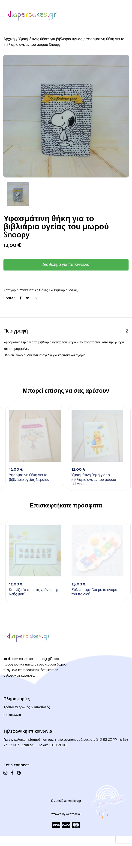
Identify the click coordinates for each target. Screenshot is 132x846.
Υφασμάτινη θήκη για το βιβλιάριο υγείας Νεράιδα (29, 477)
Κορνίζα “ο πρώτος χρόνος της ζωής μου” (34, 592)
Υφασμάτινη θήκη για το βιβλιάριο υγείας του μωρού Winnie (94, 479)
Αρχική (9, 39)
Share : (9, 298)
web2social (73, 814)
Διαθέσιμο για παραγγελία (66, 264)
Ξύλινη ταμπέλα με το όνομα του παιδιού (94, 592)
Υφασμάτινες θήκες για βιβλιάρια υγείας (50, 39)
